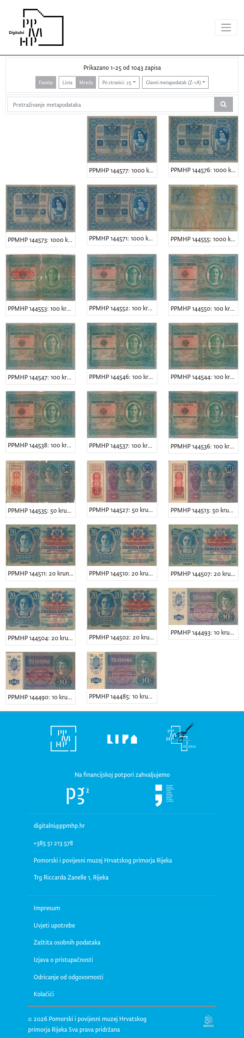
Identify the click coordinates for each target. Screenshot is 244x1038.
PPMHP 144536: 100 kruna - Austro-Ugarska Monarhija (204, 446)
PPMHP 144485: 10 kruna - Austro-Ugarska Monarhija (123, 696)
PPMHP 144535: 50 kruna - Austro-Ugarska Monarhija (41, 510)
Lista (67, 82)
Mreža (86, 82)
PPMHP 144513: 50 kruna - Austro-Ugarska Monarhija (204, 510)
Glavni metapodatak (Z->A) (173, 82)
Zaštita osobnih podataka (67, 942)
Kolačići (44, 994)
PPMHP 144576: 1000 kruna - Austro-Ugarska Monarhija (204, 169)
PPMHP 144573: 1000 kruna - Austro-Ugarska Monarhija (41, 239)
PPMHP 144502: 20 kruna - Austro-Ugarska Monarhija (123, 637)
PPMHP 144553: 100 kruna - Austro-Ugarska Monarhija (41, 308)
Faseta (45, 82)
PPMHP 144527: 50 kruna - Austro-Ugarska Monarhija (123, 509)
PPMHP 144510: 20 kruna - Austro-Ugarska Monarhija (123, 573)
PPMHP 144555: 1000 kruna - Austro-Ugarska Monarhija (204, 239)
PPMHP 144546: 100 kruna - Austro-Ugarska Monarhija (123, 376)
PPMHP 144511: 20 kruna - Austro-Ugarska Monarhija (41, 573)
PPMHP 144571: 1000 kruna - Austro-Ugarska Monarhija (123, 238)
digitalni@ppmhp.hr (59, 825)
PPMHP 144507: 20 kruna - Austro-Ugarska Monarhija (204, 573)
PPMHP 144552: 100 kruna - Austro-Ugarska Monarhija (123, 308)
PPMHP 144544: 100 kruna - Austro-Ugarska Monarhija (204, 376)
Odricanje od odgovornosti (68, 977)
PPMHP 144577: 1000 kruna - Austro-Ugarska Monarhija (123, 170)
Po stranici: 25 (116, 82)
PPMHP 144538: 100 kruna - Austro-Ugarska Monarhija (41, 445)
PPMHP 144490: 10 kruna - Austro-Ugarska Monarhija (41, 697)
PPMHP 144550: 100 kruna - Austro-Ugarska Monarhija (204, 308)
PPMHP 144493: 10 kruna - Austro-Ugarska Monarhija (204, 632)
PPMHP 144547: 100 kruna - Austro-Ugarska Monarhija (41, 377)
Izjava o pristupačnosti (63, 959)
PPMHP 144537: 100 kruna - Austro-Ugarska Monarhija (123, 445)
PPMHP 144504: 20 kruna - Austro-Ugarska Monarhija (41, 638)
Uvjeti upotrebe (54, 925)
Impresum (47, 908)
